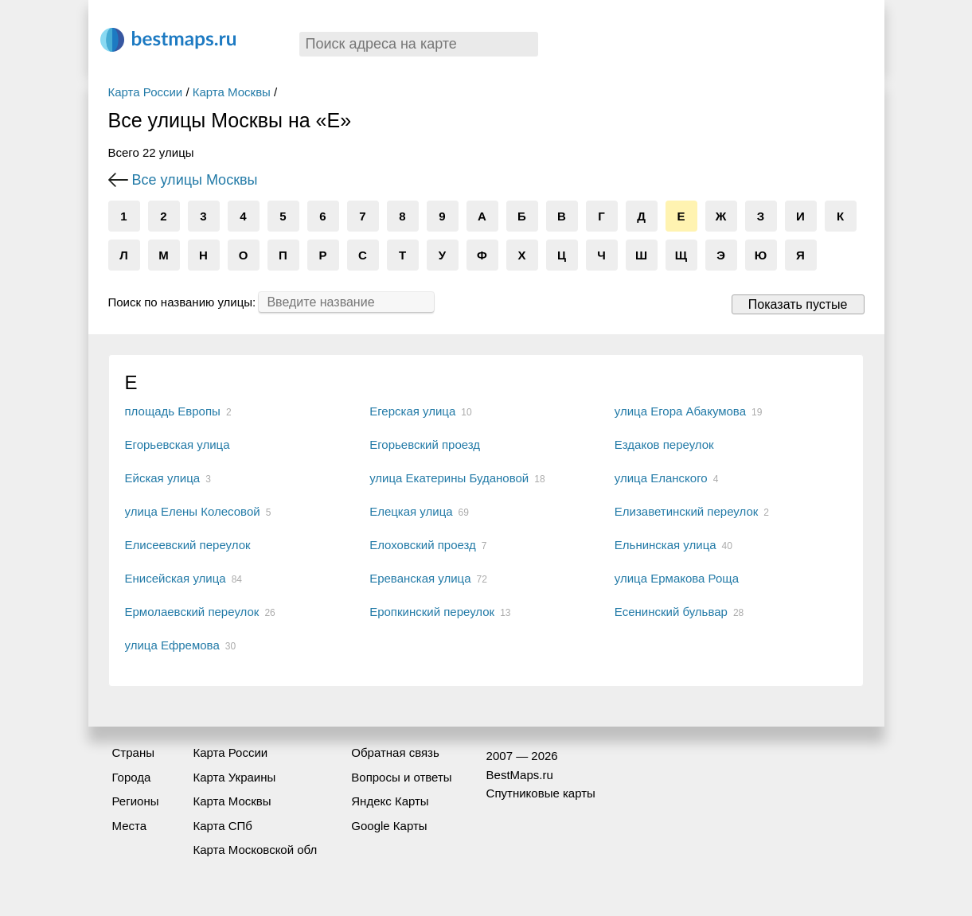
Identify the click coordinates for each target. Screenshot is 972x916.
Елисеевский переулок (188, 545)
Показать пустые (798, 304)
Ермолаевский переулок (192, 611)
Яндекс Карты (389, 801)
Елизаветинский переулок (687, 511)
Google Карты (389, 825)
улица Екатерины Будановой (449, 478)
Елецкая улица (410, 511)
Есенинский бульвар (671, 611)
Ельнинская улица (665, 545)
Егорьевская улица (177, 444)
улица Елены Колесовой (192, 511)
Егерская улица (412, 411)
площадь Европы (173, 411)
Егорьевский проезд (424, 444)
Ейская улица (163, 478)
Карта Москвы (232, 92)
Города (131, 777)
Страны (133, 752)
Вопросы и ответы (401, 777)
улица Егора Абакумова (680, 411)
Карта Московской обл (255, 849)
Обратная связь (395, 752)
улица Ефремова (172, 645)
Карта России (145, 92)
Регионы (135, 801)
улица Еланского (661, 478)
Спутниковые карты (540, 793)
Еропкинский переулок (431, 611)
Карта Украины (234, 777)
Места (129, 825)
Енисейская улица (175, 578)
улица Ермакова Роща (677, 578)
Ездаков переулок (664, 444)
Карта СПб (222, 825)
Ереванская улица (419, 578)
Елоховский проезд (422, 545)
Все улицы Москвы (195, 180)
